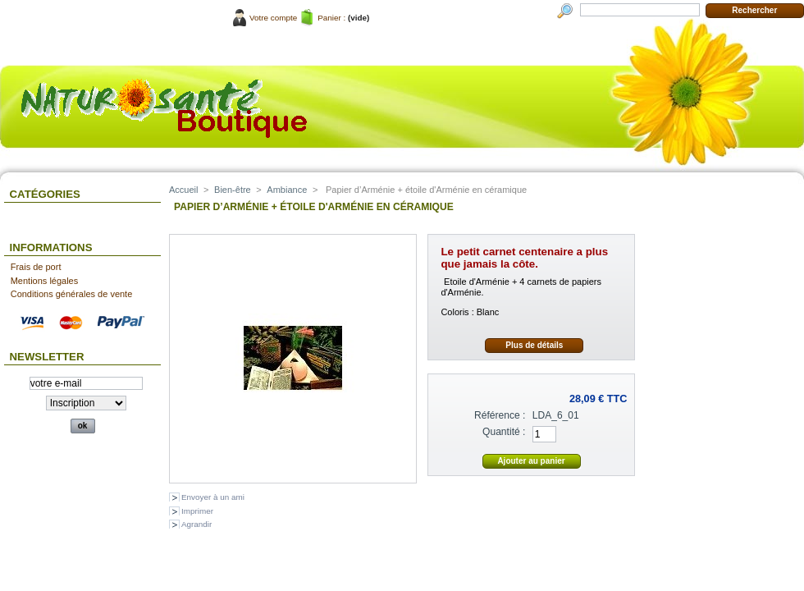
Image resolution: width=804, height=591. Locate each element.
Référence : (500, 415)
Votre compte (273, 17)
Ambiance (287, 190)
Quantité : (503, 432)
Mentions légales (45, 281)
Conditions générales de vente (72, 294)
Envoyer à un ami (212, 497)
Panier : (331, 17)
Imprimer (197, 510)
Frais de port (36, 267)
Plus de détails (534, 345)
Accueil (183, 190)
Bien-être (232, 190)
